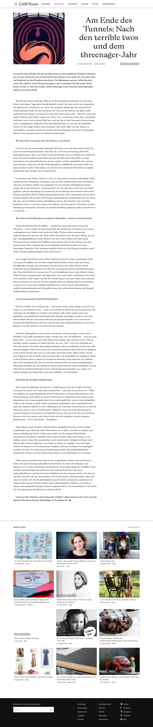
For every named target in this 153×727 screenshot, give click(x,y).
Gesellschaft (73, 4)
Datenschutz (103, 719)
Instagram (127, 712)
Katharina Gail (99, 64)
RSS (124, 719)
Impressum (103, 716)
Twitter (126, 704)
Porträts (95, 4)
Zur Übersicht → (134, 527)
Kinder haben (59, 4)
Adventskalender (108, 4)
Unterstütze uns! (105, 704)
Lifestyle (84, 4)
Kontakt (101, 712)
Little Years (28, 4)
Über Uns (102, 708)
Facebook (126, 708)
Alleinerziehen (125, 64)
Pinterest (126, 716)
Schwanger (46, 4)
